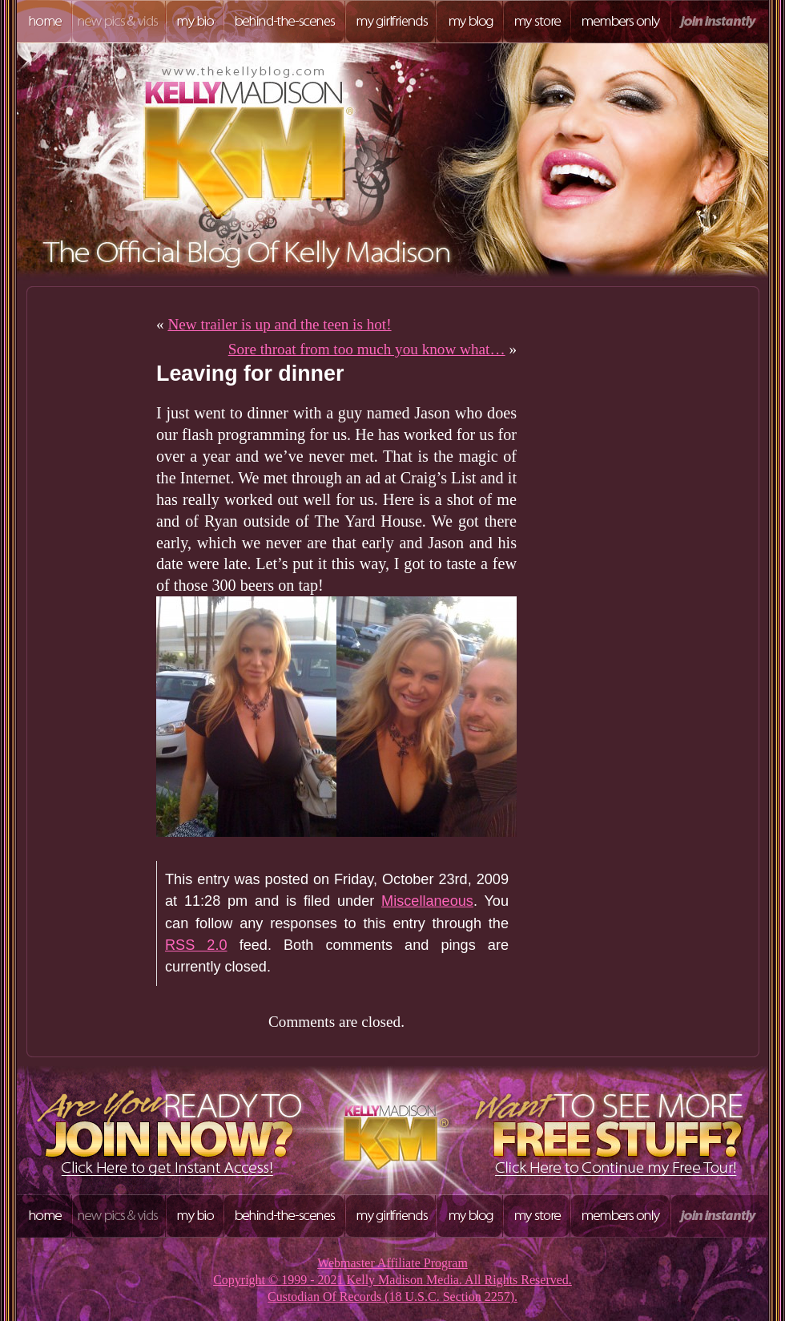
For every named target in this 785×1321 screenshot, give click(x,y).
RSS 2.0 (196, 945)
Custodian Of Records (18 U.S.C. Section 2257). (392, 1296)
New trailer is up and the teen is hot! (279, 324)
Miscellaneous (427, 901)
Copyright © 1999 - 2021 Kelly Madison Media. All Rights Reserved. (392, 1280)
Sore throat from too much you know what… (366, 349)
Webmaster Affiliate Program (392, 1263)
